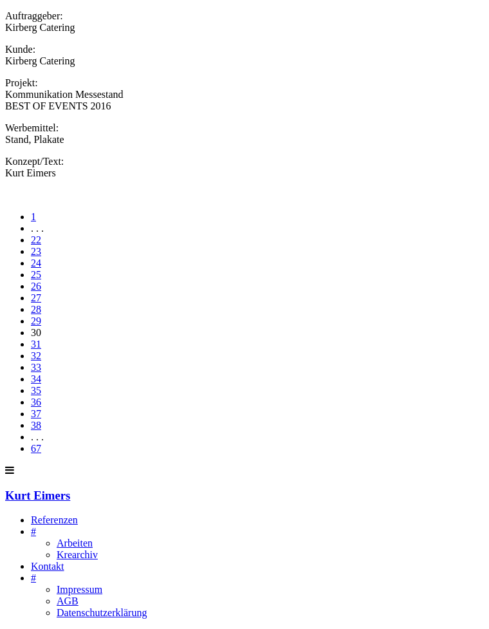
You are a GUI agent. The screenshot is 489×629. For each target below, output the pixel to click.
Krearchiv (77, 554)
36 (36, 402)
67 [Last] (36, 448)
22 (36, 239)
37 (36, 413)
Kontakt (47, 566)
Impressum (79, 589)
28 (36, 309)
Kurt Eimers (37, 495)
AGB (67, 601)
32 (36, 355)
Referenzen (54, 519)
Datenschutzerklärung (102, 612)
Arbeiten (75, 543)
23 (36, 251)
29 (36, 320)
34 (36, 378)
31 (36, 344)
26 (36, 286)
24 (36, 263)
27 (36, 297)
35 (36, 390)
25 (36, 274)
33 (36, 367)
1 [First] (33, 216)
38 (36, 425)
